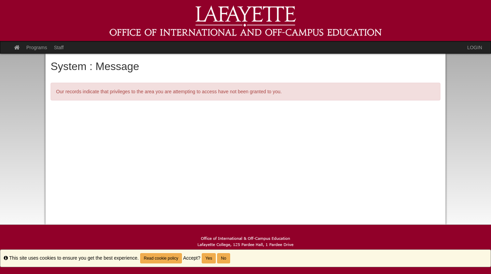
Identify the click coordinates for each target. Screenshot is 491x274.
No (223, 258)
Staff (59, 47)
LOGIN (474, 47)
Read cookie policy (161, 258)
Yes (208, 258)
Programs (36, 47)
